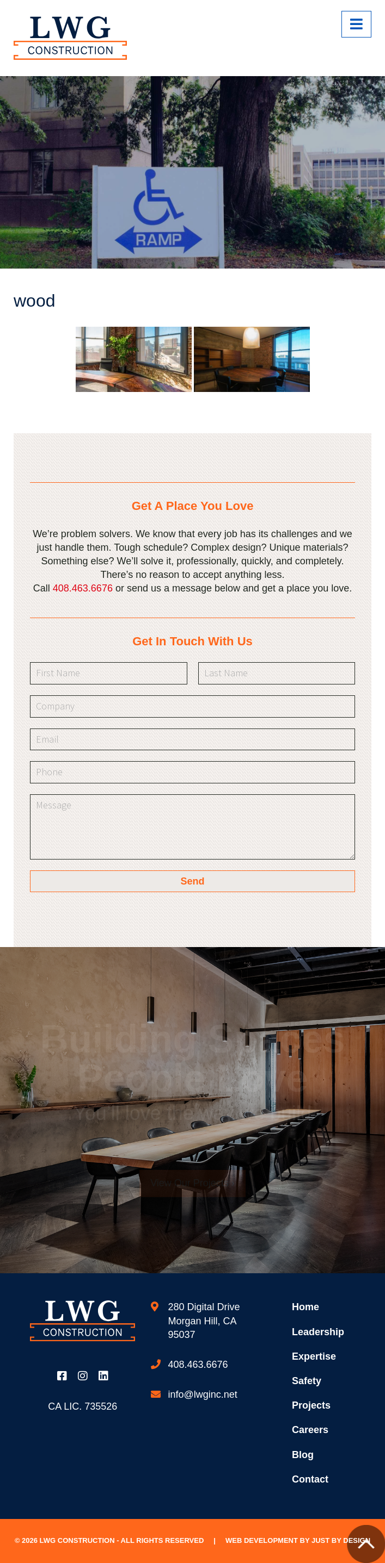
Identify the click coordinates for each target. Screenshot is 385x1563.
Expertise (314, 1356)
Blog (303, 1454)
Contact (310, 1479)
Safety (306, 1380)
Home (305, 1307)
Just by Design (340, 1540)
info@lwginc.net (202, 1394)
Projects (311, 1405)
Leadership (318, 1332)
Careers (310, 1429)
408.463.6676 (83, 588)
